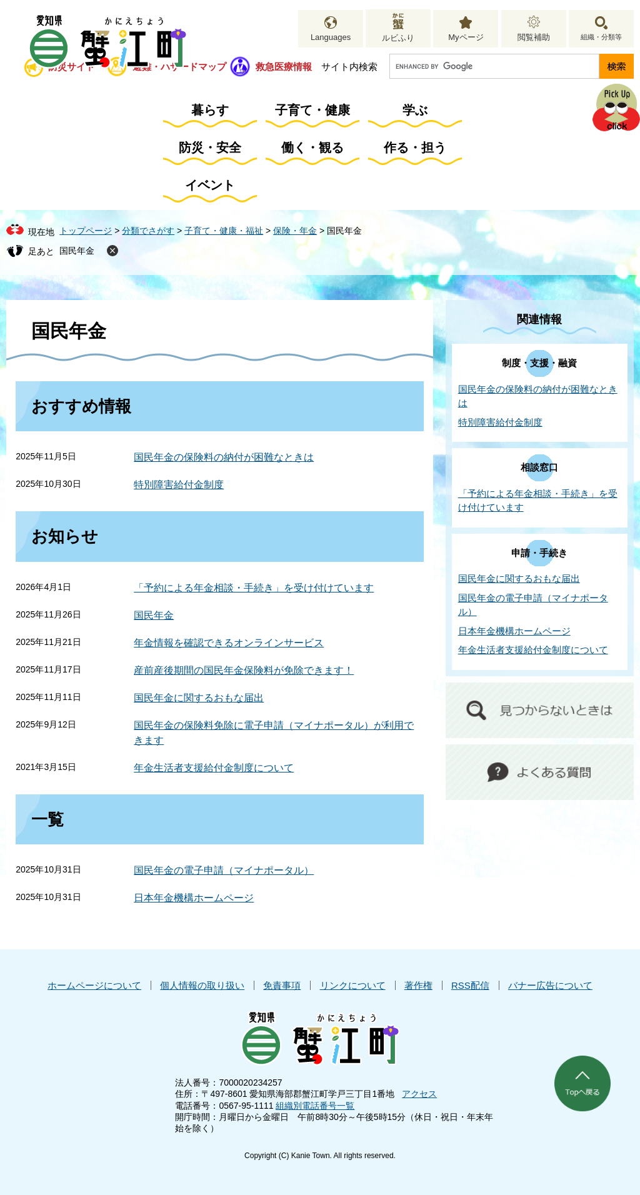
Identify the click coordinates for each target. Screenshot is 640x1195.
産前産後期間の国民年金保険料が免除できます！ (244, 670)
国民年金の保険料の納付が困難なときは (224, 457)
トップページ (85, 231)
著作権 (418, 985)
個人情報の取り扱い (202, 985)
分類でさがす (148, 231)
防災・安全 (210, 147)
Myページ (465, 37)
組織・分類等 (601, 37)
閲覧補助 (534, 37)
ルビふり (398, 37)
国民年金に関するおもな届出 (199, 697)
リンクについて (353, 985)
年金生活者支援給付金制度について (214, 767)
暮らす (210, 110)
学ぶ (415, 110)
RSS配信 (470, 985)
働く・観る (312, 147)
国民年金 (76, 251)
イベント (210, 185)
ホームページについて (94, 985)
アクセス (419, 1094)
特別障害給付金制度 (179, 484)
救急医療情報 (284, 66)
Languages (331, 37)
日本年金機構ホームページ (194, 897)
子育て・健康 (312, 110)
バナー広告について (550, 985)
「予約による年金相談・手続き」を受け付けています (254, 587)
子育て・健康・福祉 (223, 231)
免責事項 (282, 985)
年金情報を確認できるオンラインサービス (229, 643)
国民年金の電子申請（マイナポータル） (224, 870)
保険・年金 (295, 231)
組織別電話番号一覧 (315, 1106)
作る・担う (415, 147)
